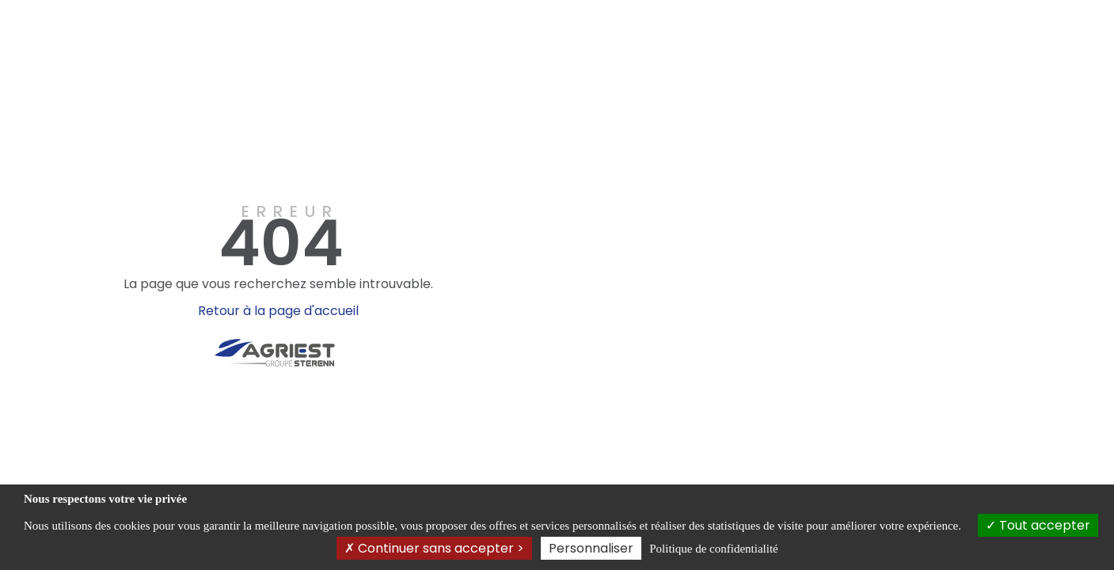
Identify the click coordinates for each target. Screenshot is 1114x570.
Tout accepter (1038, 525)
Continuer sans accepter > (434, 548)
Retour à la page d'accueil (278, 311)
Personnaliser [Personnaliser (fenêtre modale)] (591, 548)
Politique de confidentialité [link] (713, 548)
